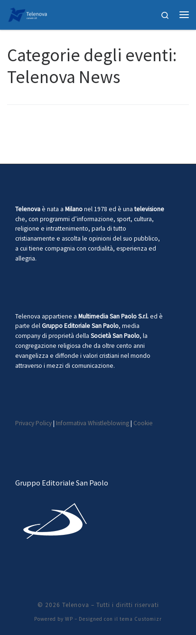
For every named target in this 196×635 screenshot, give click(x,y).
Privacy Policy (33, 423)
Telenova (75, 605)
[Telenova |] (27, 13)
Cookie (143, 423)
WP (69, 619)
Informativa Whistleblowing (92, 423)
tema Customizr (141, 619)
